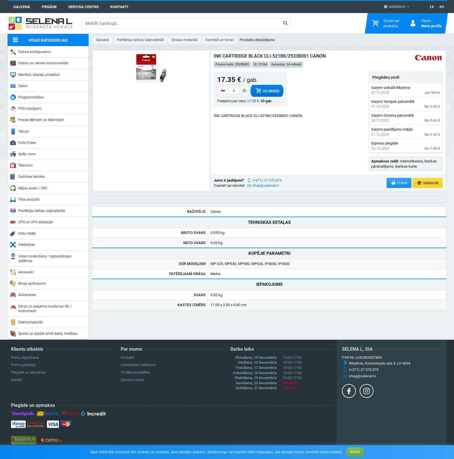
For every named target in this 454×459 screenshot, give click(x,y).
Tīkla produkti (25, 199)
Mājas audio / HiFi (28, 188)
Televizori (21, 165)
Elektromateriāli (26, 322)
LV (432, 7)
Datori (19, 86)
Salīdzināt (427, 183)
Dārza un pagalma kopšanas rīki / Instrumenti (41, 308)
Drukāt (399, 183)
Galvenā (21, 7)
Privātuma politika (135, 372)
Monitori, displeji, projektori (35, 75)
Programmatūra (27, 97)
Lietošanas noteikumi (138, 365)
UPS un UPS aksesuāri (31, 222)
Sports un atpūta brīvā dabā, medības (43, 334)
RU (442, 7)
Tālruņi (19, 131)
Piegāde (49, 7)
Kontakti (119, 7)
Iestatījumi (394, 6)
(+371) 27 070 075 (267, 180)
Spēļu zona (23, 154)
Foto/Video (23, 143)
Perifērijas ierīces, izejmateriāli (37, 211)
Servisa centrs (83, 7)
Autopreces (23, 295)
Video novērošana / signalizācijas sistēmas (40, 258)
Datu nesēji (23, 233)
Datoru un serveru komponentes (39, 63)
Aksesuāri (22, 272)
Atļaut (355, 452)
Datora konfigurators (30, 52)
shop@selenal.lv (265, 185)
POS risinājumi (25, 108)
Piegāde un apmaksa (28, 372)
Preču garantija (23, 365)
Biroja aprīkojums (28, 283)
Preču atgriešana (25, 357)
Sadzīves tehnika (27, 177)
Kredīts (17, 380)
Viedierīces (22, 245)
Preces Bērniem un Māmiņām (37, 120)
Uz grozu (267, 90)
